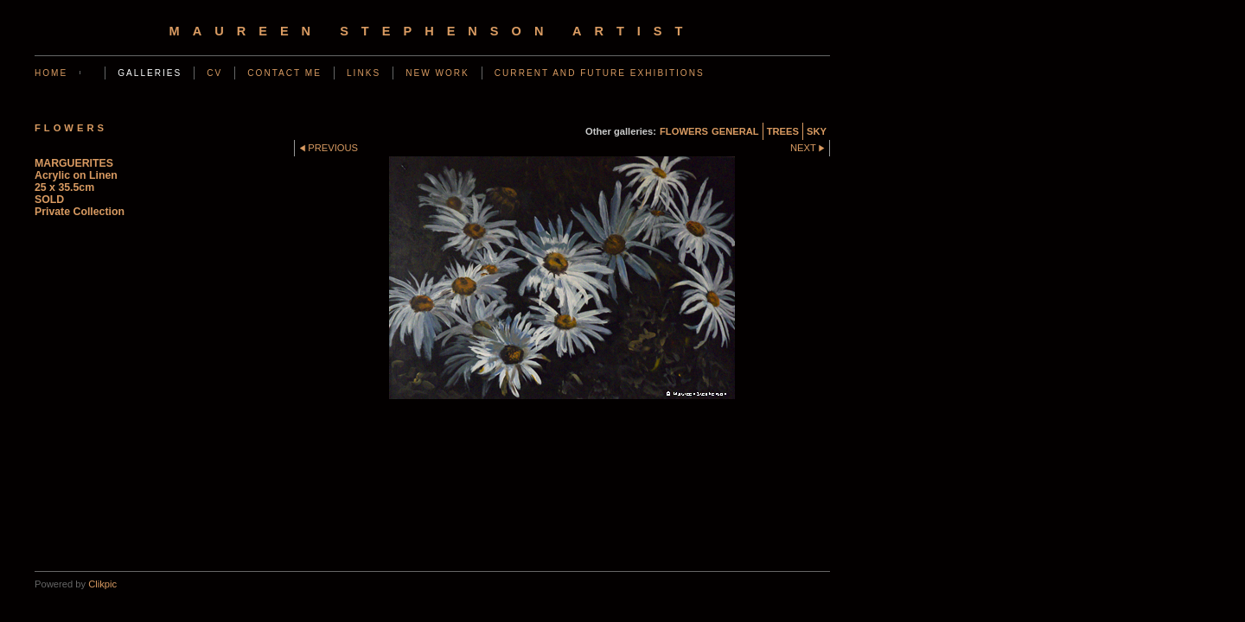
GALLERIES (150, 73)
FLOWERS (684, 131)
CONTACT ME (284, 73)
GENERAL (735, 131)
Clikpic (102, 584)
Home (51, 73)
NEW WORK (437, 73)
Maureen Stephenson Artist (432, 31)
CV (214, 73)
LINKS (363, 73)
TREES (783, 131)
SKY (817, 131)
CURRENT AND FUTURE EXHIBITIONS (600, 73)
